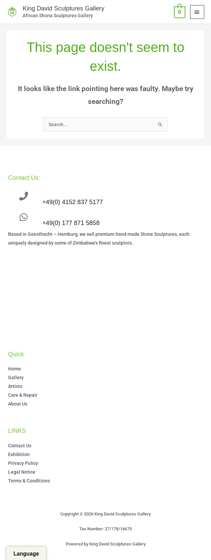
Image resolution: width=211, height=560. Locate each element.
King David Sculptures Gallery (63, 8)
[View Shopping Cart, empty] (179, 12)
